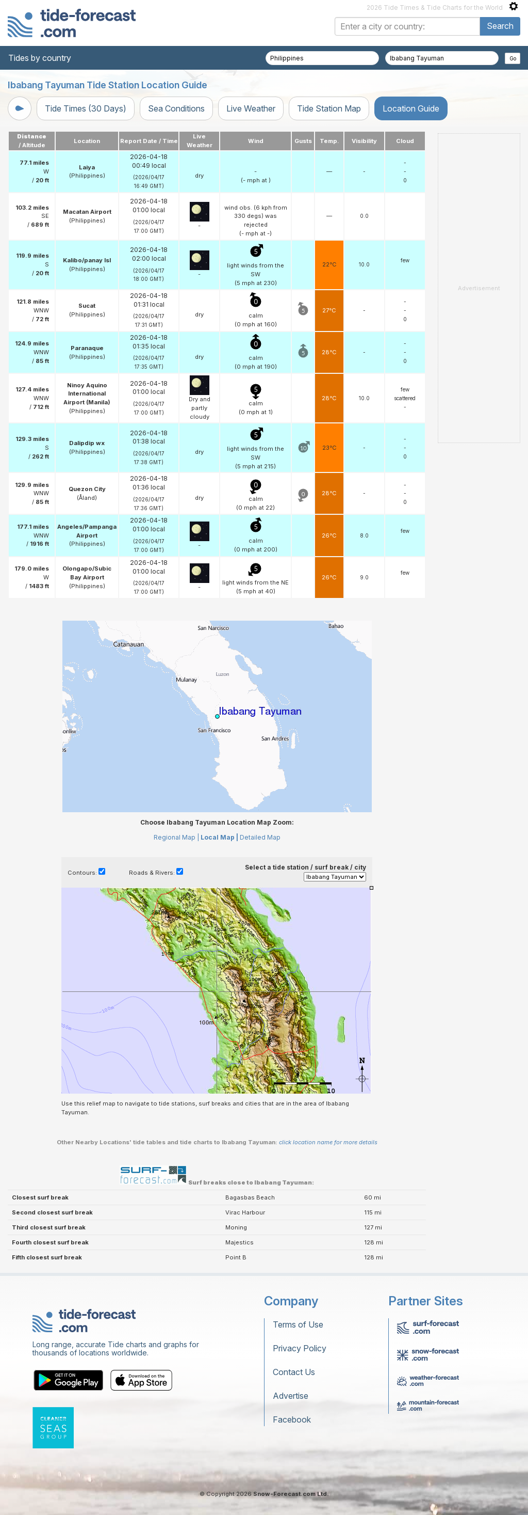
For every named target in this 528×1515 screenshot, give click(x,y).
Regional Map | (176, 837)
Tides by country (39, 58)
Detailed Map (260, 837)
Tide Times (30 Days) (85, 108)
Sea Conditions (176, 108)
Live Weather (250, 108)
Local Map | (219, 837)
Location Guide (411, 108)
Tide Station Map (329, 108)
